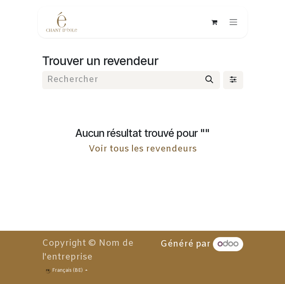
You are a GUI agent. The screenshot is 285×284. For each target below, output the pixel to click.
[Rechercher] (209, 80)
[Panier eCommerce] (214, 22)
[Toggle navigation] (233, 22)
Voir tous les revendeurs (143, 149)
